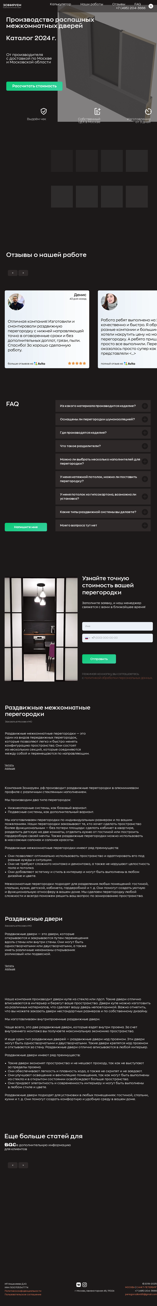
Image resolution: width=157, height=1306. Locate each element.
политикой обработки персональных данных (118, 678)
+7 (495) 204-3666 (130, 8)
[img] (26, 1212)
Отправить (99, 659)
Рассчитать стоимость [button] (34, 86)
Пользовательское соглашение (23, 1294)
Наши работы (91, 4)
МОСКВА (130, 1287)
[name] (117, 626)
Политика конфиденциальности (23, 1291)
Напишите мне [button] (26, 527)
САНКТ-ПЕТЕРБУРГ (146, 1287)
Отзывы (118, 4)
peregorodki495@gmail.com (141, 1294)
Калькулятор (60, 4)
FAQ (137, 4)
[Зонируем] (151, 6)
